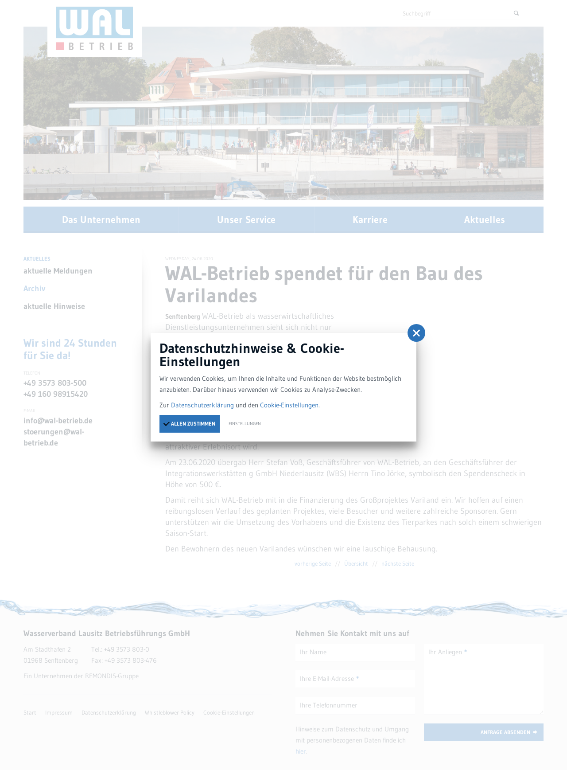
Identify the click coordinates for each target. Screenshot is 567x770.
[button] (416, 333)
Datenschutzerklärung (202, 405)
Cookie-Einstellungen (289, 405)
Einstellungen (245, 423)
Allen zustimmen (189, 423)
